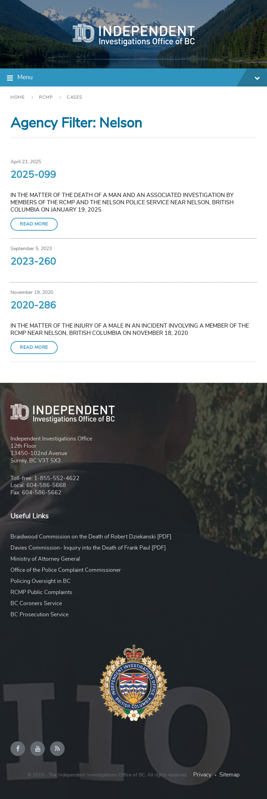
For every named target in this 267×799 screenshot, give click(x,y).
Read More (34, 224)
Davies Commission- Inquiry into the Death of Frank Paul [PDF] (88, 548)
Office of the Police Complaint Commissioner (65, 570)
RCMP (45, 97)
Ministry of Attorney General (45, 559)
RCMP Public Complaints (41, 592)
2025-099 (33, 175)
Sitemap (229, 774)
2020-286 (33, 306)
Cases (74, 97)
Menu (138, 78)
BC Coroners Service (36, 603)
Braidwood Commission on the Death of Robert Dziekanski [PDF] (90, 536)
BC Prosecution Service (39, 614)
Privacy (202, 774)
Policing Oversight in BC (40, 581)
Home (17, 97)
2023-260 (33, 262)
